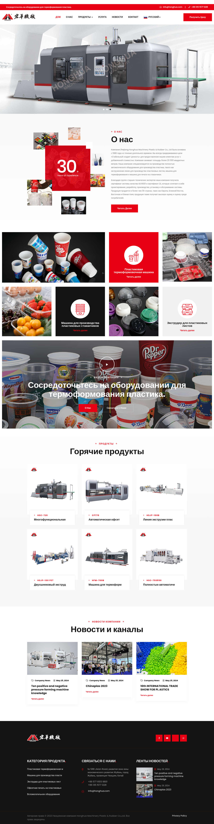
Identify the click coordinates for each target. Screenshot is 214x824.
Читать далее (124, 208)
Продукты (85, 17)
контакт (133, 17)
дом (58, 17)
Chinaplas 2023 (96, 686)
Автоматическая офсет (104, 519)
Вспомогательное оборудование (43, 794)
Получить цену (198, 17)
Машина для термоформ (105, 585)
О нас (69, 17)
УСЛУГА (102, 17)
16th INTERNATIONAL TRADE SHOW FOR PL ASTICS (159, 687)
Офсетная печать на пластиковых (44, 788)
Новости (117, 17)
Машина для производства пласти (44, 775)
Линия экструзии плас (158, 519)
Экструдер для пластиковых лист (44, 781)
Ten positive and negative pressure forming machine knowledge (50, 689)
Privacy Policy (179, 815)
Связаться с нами (116, 408)
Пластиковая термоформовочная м (45, 769)
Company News (41, 680)
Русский (152, 17)
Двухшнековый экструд (50, 585)
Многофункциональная (50, 519)
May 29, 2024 (61, 680)
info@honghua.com (99, 791)
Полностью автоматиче (159, 585)
